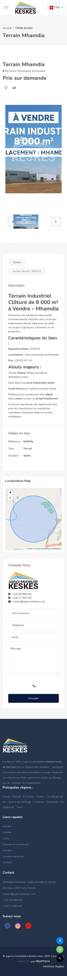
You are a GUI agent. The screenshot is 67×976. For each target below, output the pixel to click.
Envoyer (33, 698)
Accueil (7, 28)
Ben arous (10, 71)
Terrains (7, 850)
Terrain (17, 262)
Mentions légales (53, 966)
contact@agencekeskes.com (19, 894)
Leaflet (30, 549)
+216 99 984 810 (12, 900)
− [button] (10, 498)
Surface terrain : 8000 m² (27, 271)
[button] (56, 7)
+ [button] (10, 493)
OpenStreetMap (43, 549)
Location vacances (13, 856)
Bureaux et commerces (16, 844)
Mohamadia (24, 71)
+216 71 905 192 (12, 906)
